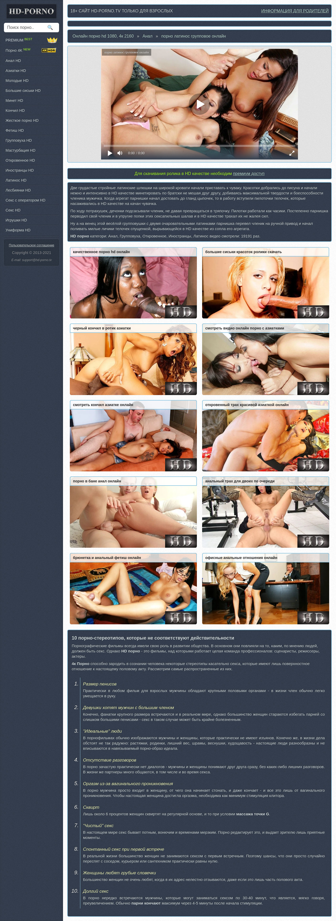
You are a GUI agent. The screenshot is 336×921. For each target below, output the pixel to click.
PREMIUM (31, 40)
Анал (148, 36)
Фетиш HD (15, 130)
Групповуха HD (19, 140)
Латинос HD (16, 180)
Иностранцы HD (20, 170)
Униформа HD (18, 230)
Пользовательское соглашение (31, 245)
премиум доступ (248, 173)
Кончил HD (15, 110)
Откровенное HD (20, 160)
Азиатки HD (16, 70)
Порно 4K (31, 50)
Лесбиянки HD (18, 190)
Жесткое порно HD (22, 120)
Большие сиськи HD (23, 90)
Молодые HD (17, 80)
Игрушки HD (16, 220)
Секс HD (13, 210)
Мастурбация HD (20, 150)
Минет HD (14, 100)
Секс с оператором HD (25, 200)
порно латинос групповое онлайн (193, 36)
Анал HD (13, 60)
